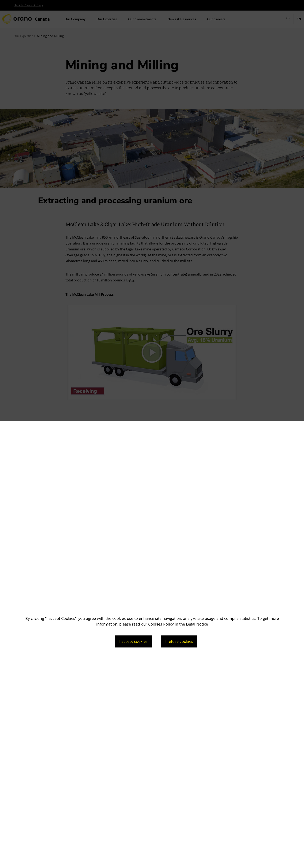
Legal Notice (197, 624)
